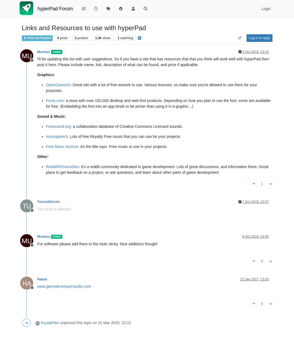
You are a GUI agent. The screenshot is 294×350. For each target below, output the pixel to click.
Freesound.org (58, 126)
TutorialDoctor (48, 202)
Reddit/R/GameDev (62, 167)
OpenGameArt (58, 85)
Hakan (42, 279)
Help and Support (37, 38)
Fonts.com (55, 100)
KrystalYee (50, 323)
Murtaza (43, 52)
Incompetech (57, 136)
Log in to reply (259, 38)
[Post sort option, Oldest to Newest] (239, 38)
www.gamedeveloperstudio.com (64, 286)
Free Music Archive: (63, 146)
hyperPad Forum (55, 8)
